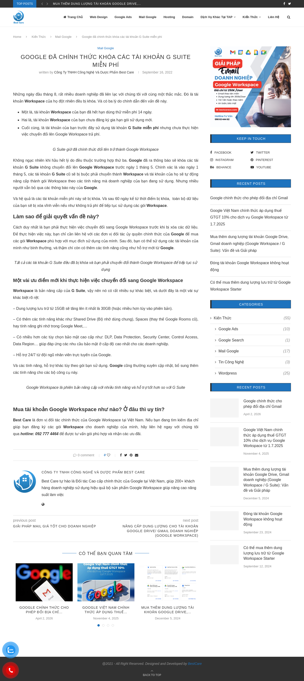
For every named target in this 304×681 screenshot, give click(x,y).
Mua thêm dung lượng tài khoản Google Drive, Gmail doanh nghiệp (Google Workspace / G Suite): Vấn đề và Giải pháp (249, 244)
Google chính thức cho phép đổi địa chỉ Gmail (249, 198)
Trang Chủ (73, 17)
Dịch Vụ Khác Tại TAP (217, 17)
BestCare (195, 664)
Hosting (169, 17)
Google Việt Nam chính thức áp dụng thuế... (92, 3)
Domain (188, 17)
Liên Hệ (273, 17)
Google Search (254, 340)
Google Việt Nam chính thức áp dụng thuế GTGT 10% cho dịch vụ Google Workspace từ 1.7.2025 (249, 217)
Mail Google (148, 17)
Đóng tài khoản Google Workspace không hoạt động (262, 519)
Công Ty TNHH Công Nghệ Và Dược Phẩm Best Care (94, 72)
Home (17, 37)
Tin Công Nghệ (254, 362)
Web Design (98, 17)
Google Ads (123, 17)
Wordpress (254, 373)
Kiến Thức (250, 17)
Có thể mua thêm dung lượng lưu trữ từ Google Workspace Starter (263, 553)
